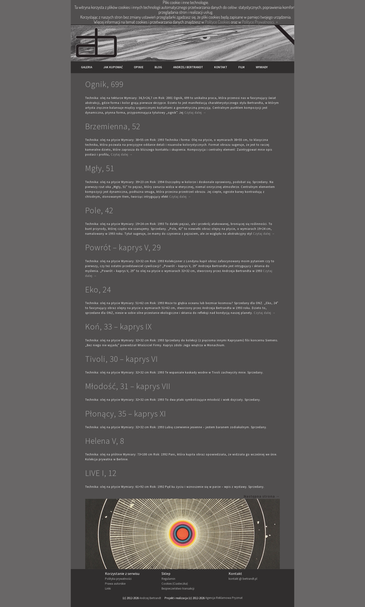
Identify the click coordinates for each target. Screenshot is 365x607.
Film (241, 67)
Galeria (86, 67)
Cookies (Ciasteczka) (175, 584)
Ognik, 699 (104, 84)
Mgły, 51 (99, 168)
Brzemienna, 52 (112, 126)
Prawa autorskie (115, 584)
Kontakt (220, 67)
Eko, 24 (98, 289)
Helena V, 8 (104, 441)
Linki (108, 588)
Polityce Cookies (217, 21)
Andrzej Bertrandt (188, 67)
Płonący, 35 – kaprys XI (125, 413)
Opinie (138, 67)
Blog (158, 67)
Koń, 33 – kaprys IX (118, 326)
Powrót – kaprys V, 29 (123, 247)
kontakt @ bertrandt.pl (243, 579)
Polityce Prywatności (258, 21)
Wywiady (262, 67)
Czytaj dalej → (195, 113)
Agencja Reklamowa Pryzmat (224, 598)
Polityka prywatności (118, 579)
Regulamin (168, 579)
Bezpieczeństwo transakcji (178, 588)
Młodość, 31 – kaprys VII (127, 386)
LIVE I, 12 (101, 473)
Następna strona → (262, 496)
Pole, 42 (99, 210)
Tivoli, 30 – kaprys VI (121, 359)
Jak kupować (113, 67)
